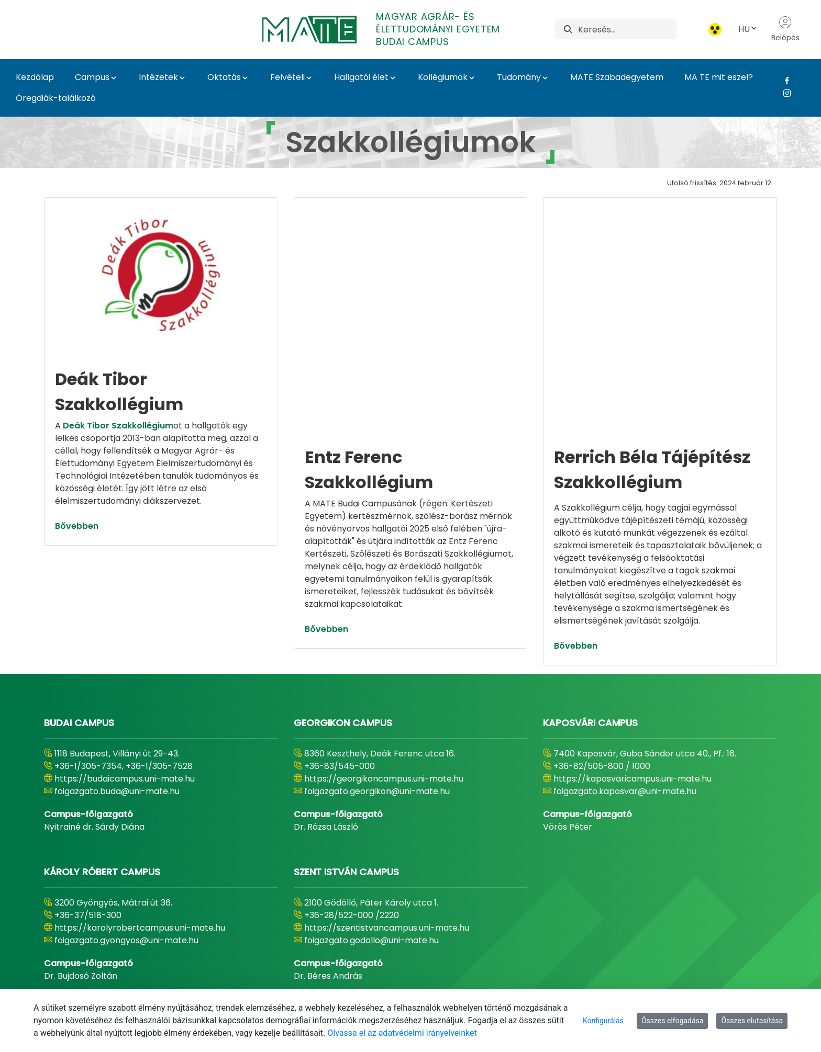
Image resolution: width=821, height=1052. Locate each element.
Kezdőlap (35, 77)
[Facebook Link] (783, 80)
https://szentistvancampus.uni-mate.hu (386, 850)
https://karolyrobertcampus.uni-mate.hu (139, 850)
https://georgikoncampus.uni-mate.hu (383, 701)
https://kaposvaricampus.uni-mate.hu (632, 701)
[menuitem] (247, 976)
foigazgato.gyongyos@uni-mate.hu (126, 862)
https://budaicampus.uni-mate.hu (124, 701)
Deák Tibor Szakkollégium (118, 426)
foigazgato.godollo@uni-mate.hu (371, 862)
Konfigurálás (603, 1020)
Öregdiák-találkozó (56, 98)
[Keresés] (627, 29)
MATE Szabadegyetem (616, 77)
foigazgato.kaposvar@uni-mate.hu (624, 713)
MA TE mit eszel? (718, 77)
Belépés (785, 29)
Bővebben (76, 526)
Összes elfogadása (672, 1020)
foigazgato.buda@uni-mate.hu (117, 713)
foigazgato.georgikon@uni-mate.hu (377, 713)
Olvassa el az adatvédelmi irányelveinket (401, 1033)
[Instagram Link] (783, 93)
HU (748, 29)
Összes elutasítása (752, 1020)
